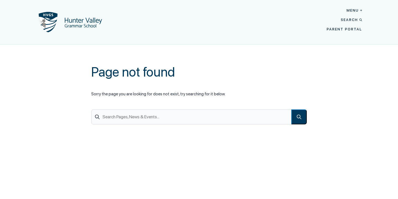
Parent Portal (344, 29)
